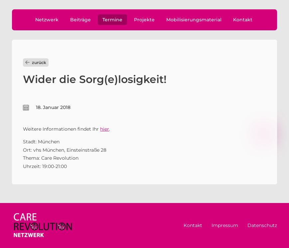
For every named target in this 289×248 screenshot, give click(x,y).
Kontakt (242, 20)
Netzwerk (47, 20)
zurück (35, 62)
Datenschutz (262, 225)
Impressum (225, 225)
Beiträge (80, 20)
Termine (112, 20)
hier (104, 129)
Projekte (144, 20)
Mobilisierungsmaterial (193, 20)
